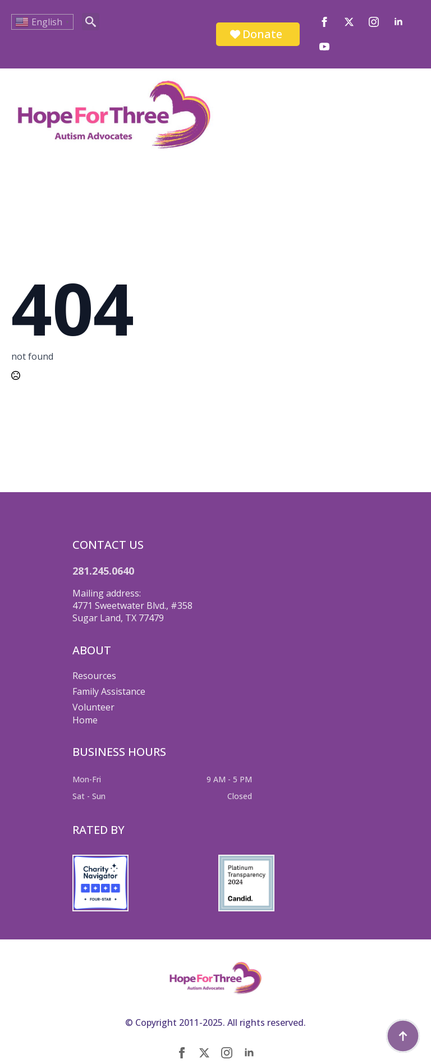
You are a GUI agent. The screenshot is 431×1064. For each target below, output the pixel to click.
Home (85, 720)
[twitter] (349, 22)
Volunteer (93, 707)
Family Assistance (108, 691)
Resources (94, 675)
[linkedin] (398, 22)
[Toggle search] (90, 21)
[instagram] (374, 22)
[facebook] (324, 22)
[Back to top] (403, 1036)
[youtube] (324, 46)
